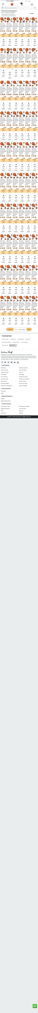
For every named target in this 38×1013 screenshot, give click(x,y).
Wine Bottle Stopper (6, 342)
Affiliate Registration (6, 401)
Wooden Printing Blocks (6, 385)
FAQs (2, 410)
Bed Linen (28, 339)
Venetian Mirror (4, 379)
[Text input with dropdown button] (20, 7)
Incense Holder (24, 342)
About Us (21, 410)
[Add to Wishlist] (5, 20)
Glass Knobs (4, 381)
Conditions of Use (5, 406)
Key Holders (4, 374)
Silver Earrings (4, 370)
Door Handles (4, 376)
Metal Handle (21, 339)
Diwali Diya (3, 367)
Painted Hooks (16, 342)
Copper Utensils (5, 372)
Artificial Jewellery (23, 367)
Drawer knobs (5, 345)
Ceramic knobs (22, 381)
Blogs (2, 393)
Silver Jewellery (23, 370)
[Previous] (10, 329)
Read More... (13, 345)
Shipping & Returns (5, 408)
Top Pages (3, 391)
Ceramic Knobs (5, 339)
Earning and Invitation (24, 406)
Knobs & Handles (5, 383)
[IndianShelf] (10, 1)
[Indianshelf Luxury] (28, 1)
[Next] (29, 329)
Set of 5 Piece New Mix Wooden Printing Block (3, 26)
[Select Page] (16, 329)
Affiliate (3, 398)
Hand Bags (21, 374)
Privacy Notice (22, 408)
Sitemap (21, 413)
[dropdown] (2, 7)
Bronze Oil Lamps (23, 383)
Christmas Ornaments (24, 379)
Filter (31, 13)
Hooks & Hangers (23, 385)
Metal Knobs (13, 339)
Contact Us (3, 413)
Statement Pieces (23, 376)
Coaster (21, 372)
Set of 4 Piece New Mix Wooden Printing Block (3, 57)
